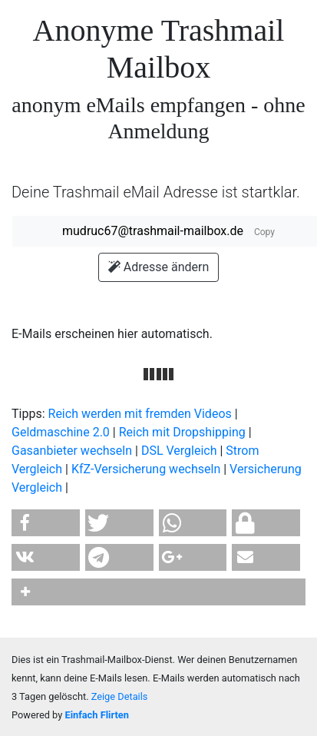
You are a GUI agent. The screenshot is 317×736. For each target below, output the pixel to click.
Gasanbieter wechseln (72, 450)
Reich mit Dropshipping (182, 432)
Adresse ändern (158, 267)
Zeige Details (119, 696)
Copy (264, 232)
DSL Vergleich (179, 450)
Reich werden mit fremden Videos (140, 413)
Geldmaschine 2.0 (61, 432)
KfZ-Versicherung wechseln (145, 469)
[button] (46, 522)
